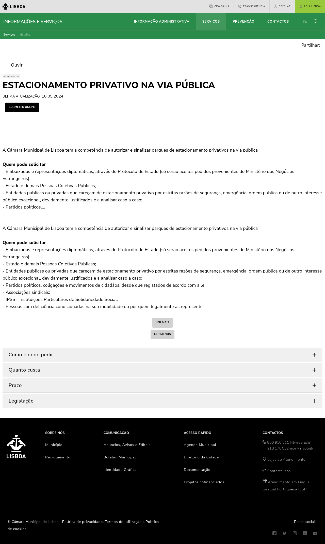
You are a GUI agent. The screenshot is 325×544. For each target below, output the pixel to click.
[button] (316, 21)
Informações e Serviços (32, 22)
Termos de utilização (123, 521)
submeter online (22, 107)
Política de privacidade (82, 521)
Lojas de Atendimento (286, 459)
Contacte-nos (279, 470)
